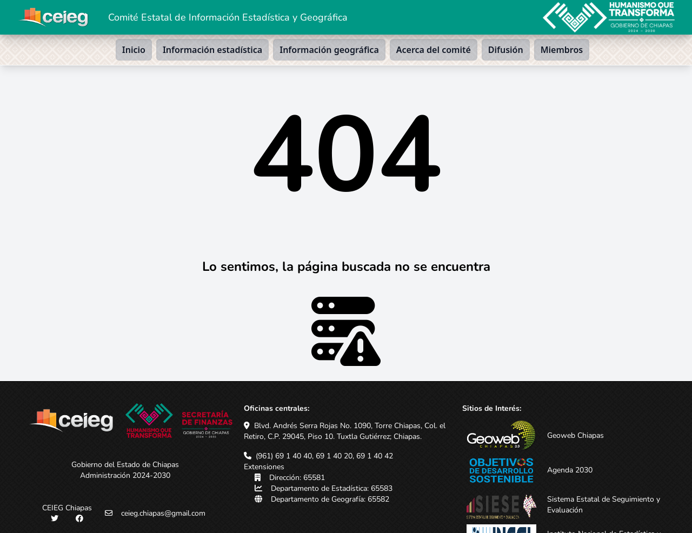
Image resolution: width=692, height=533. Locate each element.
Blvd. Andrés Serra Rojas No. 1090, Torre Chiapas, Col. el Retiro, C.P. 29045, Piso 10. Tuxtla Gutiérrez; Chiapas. (344, 431)
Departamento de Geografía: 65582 (330, 499)
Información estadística (212, 50)
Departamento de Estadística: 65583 (331, 488)
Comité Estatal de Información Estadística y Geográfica (228, 17)
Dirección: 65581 (297, 477)
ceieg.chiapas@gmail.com (163, 513)
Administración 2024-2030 (125, 475)
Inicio (133, 50)
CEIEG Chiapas (67, 508)
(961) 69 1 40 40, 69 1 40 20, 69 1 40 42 (324, 456)
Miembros (562, 50)
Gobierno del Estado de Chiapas (125, 464)
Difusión (505, 50)
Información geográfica (329, 50)
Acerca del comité (433, 50)
